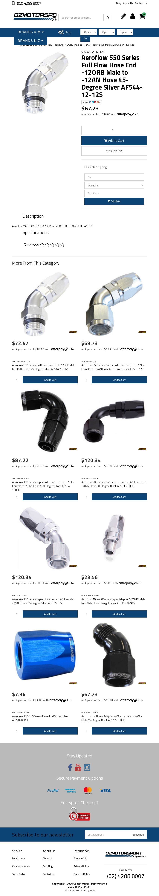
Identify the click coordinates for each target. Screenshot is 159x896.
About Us (128, 3)
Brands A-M (31, 32)
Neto (92, 890)
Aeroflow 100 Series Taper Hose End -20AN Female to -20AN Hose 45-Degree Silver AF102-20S (44, 601)
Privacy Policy (81, 866)
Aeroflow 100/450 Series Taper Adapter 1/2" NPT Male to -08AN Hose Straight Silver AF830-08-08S (113, 601)
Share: (91, 102)
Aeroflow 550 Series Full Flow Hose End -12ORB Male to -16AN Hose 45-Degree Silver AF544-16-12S (43, 367)
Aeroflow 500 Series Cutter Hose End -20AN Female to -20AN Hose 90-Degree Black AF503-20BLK (113, 484)
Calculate (114, 201)
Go (85, 38)
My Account (18, 858)
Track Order (18, 874)
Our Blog (48, 866)
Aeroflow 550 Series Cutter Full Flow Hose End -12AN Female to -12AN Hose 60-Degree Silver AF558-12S (112, 367)
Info (136, 114)
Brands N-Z (30, 41)
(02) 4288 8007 (28, 3)
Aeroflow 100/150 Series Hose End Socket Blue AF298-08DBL (40, 718)
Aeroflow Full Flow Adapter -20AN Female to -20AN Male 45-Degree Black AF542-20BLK (111, 718)
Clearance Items (21, 866)
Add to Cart (114, 140)
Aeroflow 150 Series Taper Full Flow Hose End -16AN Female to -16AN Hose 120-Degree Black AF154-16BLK (43, 486)
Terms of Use (81, 858)
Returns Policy (82, 874)
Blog (118, 3)
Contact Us (141, 3)
